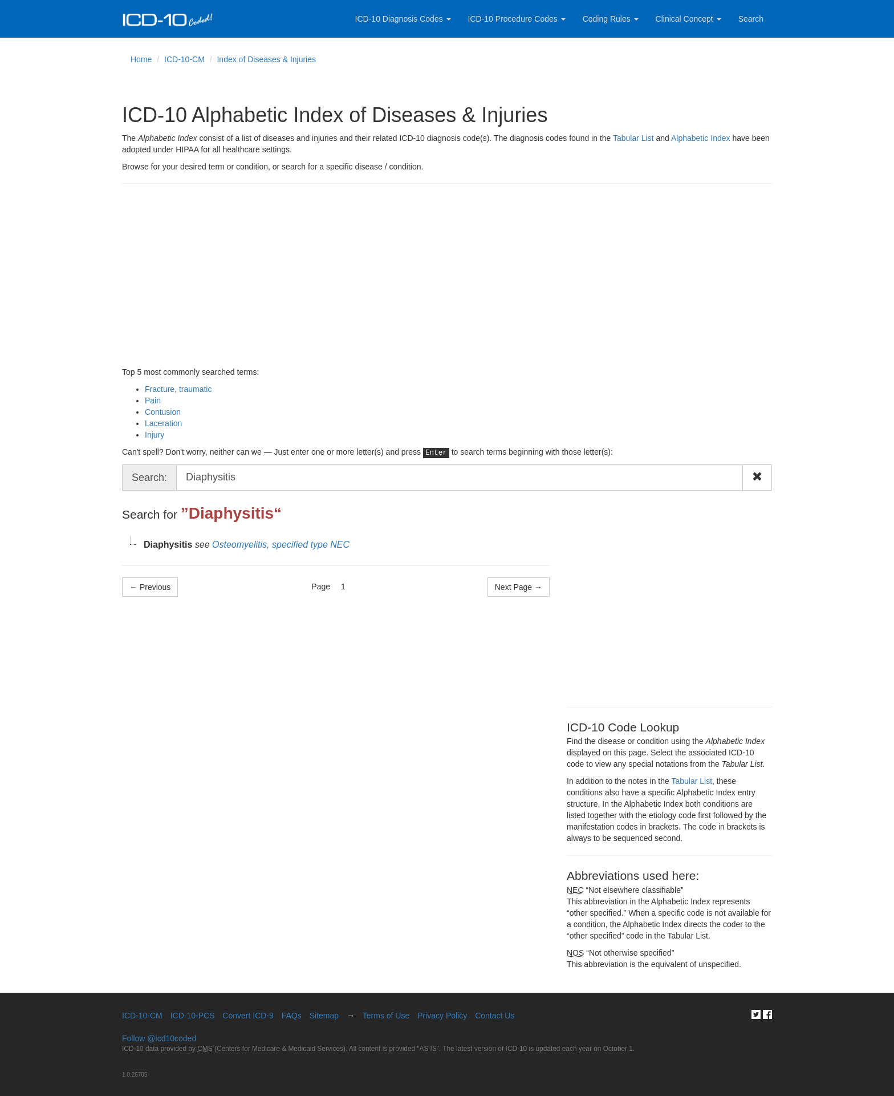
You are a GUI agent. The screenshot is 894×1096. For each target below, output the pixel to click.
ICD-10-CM (184, 59)
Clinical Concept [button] (688, 18)
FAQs (292, 1015)
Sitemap (324, 1015)
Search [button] (750, 18)
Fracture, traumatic (178, 389)
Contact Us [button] (494, 1015)
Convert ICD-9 (247, 1015)
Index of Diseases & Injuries (266, 59)
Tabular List (633, 138)
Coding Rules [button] (611, 18)
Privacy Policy (442, 1015)
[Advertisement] (447, 275)
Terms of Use (386, 1015)
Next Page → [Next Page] (518, 587)
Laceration (163, 423)
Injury (154, 434)
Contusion (163, 411)
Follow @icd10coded (159, 1038)
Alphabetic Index (700, 138)
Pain (153, 400)
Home (141, 59)
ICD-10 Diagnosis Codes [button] (403, 18)
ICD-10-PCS (192, 1015)
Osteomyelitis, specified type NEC (281, 544)
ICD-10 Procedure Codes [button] (517, 18)
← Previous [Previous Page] (149, 587)
